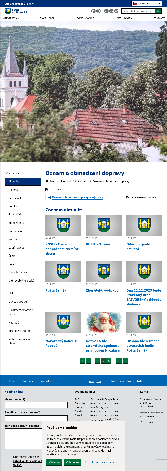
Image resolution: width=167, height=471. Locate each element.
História (13, 189)
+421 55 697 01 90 (149, 416)
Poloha (13, 206)
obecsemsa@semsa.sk (151, 412)
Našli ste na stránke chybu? (128, 381)
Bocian (13, 264)
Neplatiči (14, 322)
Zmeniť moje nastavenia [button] (99, 462)
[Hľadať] (158, 11)
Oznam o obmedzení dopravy (111, 181)
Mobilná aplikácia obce (20, 341)
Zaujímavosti (17, 247)
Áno (92, 381)
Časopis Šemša (18, 272)
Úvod (50, 181)
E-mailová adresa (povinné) (22, 412)
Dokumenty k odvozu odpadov (21, 312)
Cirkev (12, 293)
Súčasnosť (15, 198)
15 (119, 361)
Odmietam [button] (73, 462)
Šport (12, 256)
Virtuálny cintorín (19, 330)
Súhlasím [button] (54, 462)
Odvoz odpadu (18, 301)
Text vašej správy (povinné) (22, 426)
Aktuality (14, 181)
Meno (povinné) (15, 399)
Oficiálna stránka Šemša (19, 3)
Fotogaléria (16, 214)
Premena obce (17, 231)
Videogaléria (16, 222)
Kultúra (13, 239)
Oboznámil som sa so (27, 461)
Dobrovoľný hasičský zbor (21, 283)
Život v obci (13, 173)
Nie (99, 381)
